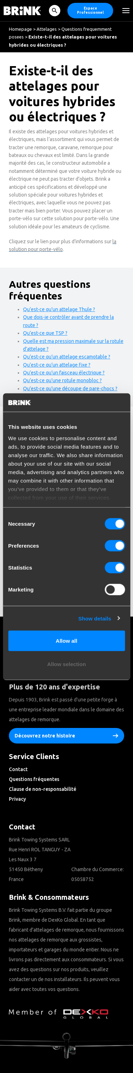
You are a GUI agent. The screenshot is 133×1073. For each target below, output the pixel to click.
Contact (18, 769)
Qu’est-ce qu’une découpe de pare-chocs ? (70, 388)
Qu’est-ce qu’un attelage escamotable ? (66, 357)
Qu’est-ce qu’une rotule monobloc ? (62, 380)
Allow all (66, 641)
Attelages (47, 29)
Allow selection (66, 664)
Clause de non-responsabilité (42, 789)
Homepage (20, 29)
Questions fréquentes (34, 779)
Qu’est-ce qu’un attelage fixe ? (56, 365)
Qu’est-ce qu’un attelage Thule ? (59, 309)
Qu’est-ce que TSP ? (45, 333)
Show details (94, 618)
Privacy (17, 799)
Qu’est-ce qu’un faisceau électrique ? (64, 372)
